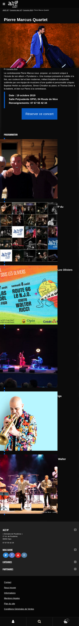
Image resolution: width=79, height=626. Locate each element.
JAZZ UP (6, 10)
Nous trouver (10, 588)
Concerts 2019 (28, 10)
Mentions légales (12, 598)
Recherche (39, 621)
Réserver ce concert (40, 114)
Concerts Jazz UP (16, 10)
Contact (7, 582)
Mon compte (13, 621)
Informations (10, 593)
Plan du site (9, 604)
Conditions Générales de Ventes (19, 609)
